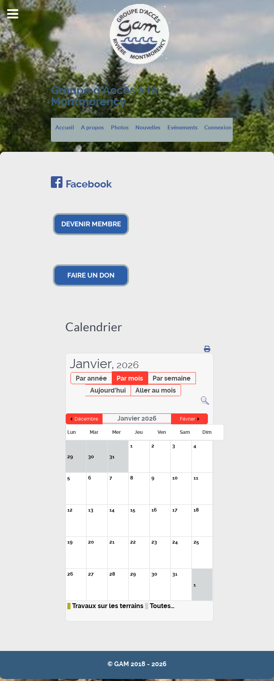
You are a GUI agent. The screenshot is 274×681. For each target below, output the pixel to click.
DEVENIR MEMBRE (91, 224)
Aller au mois (155, 390)
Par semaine (172, 378)
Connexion (218, 128)
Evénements (182, 128)
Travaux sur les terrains (107, 606)
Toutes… (162, 606)
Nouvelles (147, 128)
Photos (120, 128)
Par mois (130, 378)
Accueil (64, 128)
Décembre (86, 419)
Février (187, 419)
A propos (92, 128)
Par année (91, 378)
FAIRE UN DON (91, 275)
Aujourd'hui (108, 390)
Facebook (89, 184)
